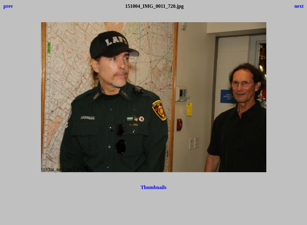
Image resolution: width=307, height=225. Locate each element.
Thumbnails (153, 187)
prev (8, 6)
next (299, 6)
